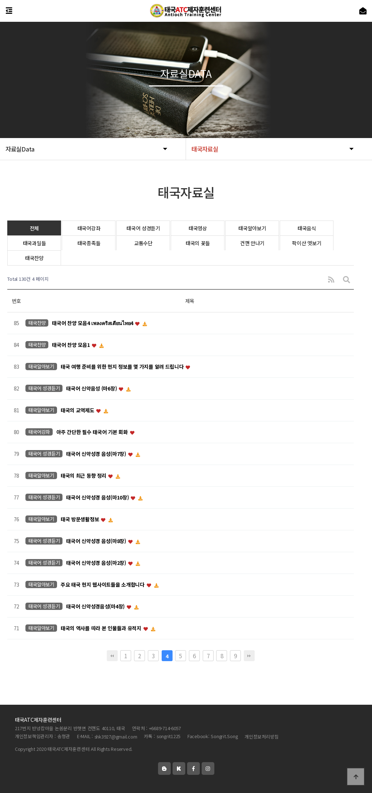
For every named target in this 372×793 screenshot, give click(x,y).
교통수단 (143, 243)
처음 (112, 655)
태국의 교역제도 (78, 410)
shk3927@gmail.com (115, 736)
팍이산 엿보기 (306, 243)
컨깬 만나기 (252, 243)
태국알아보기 (252, 228)
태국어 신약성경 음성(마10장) (98, 497)
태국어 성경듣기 (143, 228)
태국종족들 (89, 243)
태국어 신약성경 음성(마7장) (96, 454)
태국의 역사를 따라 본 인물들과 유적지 (102, 628)
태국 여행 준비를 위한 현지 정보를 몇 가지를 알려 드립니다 (123, 367)
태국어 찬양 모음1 (71, 345)
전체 (34, 228)
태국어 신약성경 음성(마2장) (96, 563)
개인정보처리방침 (261, 736)
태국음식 (307, 228)
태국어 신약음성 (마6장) (92, 388)
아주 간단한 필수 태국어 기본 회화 (92, 432)
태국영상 (198, 228)
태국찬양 (34, 258)
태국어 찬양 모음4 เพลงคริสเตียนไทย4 (93, 323)
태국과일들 (34, 243)
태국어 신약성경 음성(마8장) (96, 541)
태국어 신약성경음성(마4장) (96, 606)
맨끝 (249, 655)
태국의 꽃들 (198, 243)
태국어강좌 (89, 228)
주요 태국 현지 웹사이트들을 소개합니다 (103, 584)
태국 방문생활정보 (80, 519)
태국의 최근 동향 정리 (84, 476)
